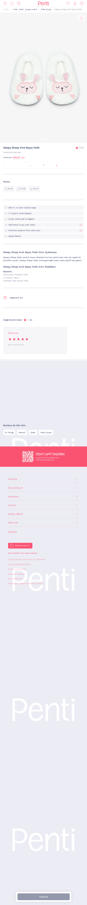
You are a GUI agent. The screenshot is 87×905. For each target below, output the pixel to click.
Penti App (13, 523)
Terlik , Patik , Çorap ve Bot (25, 9)
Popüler (12, 479)
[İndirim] (19, 3)
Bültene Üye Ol (22, 545)
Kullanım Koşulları (16, 574)
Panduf (22, 432)
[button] (40, 139)
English (12, 532)
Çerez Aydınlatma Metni (19, 564)
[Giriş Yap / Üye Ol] (75, 3)
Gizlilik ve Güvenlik (17, 569)
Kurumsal (13, 497)
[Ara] (12, 3)
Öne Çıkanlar (15, 488)
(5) (82, 147)
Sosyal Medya (15, 514)
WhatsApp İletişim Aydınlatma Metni (25, 583)
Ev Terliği (9, 432)
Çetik (32, 432)
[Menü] (5, 3)
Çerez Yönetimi (15, 579)
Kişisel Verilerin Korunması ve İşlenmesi (26, 559)
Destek (12, 505)
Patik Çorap (46, 9)
